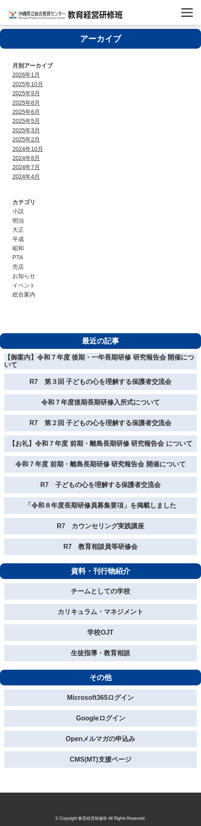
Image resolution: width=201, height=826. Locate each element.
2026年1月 (26, 74)
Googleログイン (100, 718)
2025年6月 (26, 111)
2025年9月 (26, 93)
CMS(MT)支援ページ (100, 759)
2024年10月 (27, 149)
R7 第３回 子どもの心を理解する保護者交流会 (101, 381)
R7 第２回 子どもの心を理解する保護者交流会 (101, 422)
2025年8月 (26, 102)
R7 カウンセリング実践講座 (100, 525)
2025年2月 (26, 139)
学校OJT (100, 632)
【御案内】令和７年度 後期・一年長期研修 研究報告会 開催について (99, 361)
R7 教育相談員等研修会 (100, 546)
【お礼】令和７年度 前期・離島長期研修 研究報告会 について (100, 443)
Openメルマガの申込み (101, 738)
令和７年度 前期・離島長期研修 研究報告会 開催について (100, 464)
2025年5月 (26, 121)
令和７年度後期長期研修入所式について (100, 402)
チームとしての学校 (100, 591)
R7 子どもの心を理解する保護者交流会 (100, 484)
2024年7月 (26, 167)
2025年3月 (26, 130)
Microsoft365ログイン (100, 697)
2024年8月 (26, 158)
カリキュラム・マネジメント (100, 611)
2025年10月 (27, 84)
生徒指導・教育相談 (100, 653)
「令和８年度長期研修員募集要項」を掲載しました (100, 505)
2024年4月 (26, 176)
